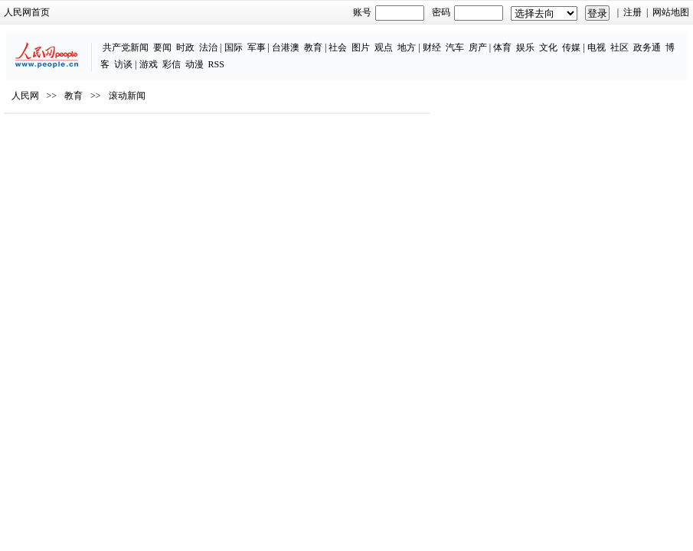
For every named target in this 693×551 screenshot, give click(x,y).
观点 (383, 47)
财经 (432, 47)
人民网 (25, 95)
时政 (185, 47)
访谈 (123, 64)
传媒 (571, 47)
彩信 (171, 64)
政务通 (647, 47)
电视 (596, 47)
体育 (502, 47)
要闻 (162, 47)
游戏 (148, 64)
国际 (233, 47)
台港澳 (285, 47)
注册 (632, 12)
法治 (208, 47)
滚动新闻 (127, 95)
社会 (338, 47)
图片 (360, 47)
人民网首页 (27, 12)
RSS (216, 64)
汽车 (455, 47)
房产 (478, 47)
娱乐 (525, 47)
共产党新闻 (126, 47)
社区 (619, 47)
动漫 (194, 64)
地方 (406, 47)
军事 (256, 47)
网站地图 (670, 12)
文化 (548, 47)
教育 (313, 47)
